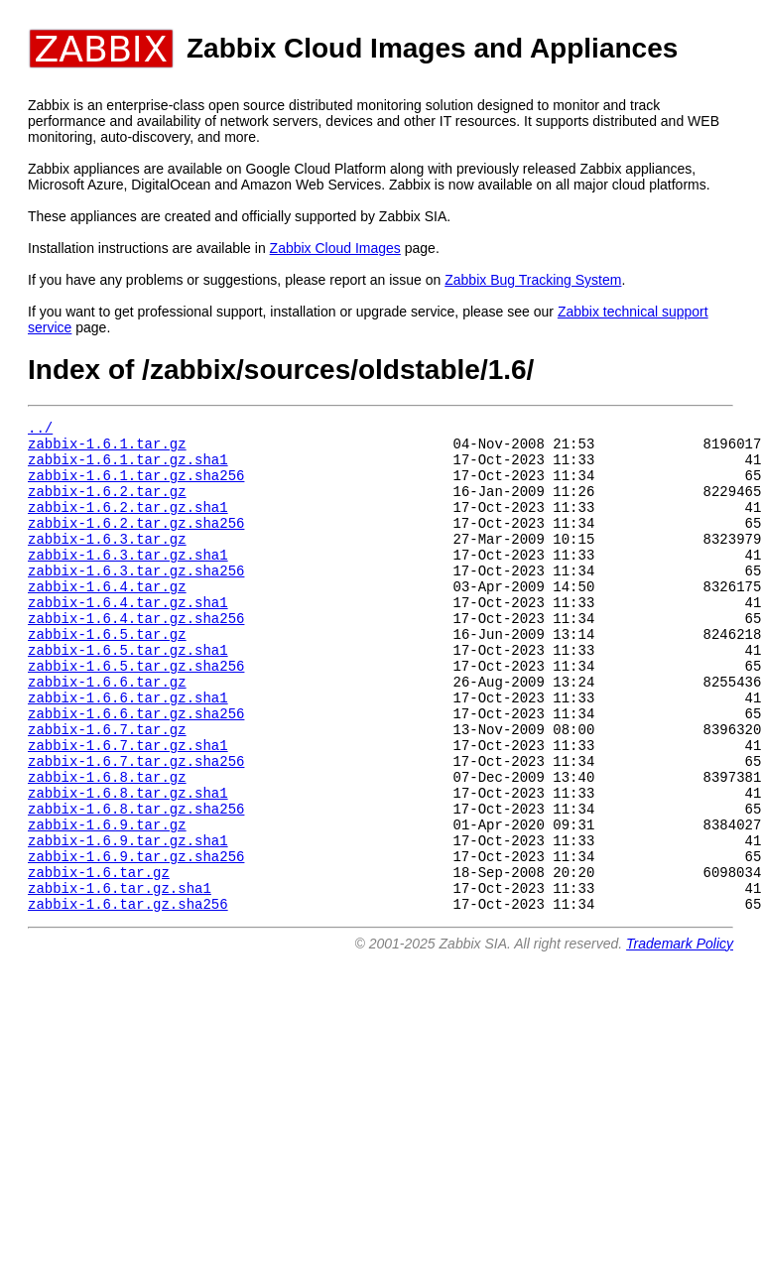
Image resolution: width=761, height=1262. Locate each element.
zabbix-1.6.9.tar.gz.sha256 (136, 939)
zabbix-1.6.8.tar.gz (107, 844)
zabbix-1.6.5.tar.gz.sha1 (128, 694)
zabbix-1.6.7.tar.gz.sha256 (136, 826)
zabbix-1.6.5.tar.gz (107, 675)
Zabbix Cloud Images (335, 248)
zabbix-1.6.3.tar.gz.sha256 (136, 599)
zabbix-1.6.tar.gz (99, 957)
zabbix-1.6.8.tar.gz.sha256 (136, 882)
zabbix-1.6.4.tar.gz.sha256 (136, 656)
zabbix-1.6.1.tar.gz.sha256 (136, 486)
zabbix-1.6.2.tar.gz (107, 505)
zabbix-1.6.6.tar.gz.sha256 (136, 769)
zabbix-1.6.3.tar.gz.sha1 (128, 580)
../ (40, 430)
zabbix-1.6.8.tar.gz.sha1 (128, 863)
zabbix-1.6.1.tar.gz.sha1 (128, 467)
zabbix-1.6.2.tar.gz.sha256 (136, 543)
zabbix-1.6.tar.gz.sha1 (119, 976)
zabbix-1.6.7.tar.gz (107, 788)
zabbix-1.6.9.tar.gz (107, 901)
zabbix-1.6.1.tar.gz (107, 449)
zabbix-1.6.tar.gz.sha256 (128, 995)
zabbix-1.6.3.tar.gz (107, 562)
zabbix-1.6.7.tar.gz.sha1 (128, 807)
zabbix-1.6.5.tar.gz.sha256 (136, 712)
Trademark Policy (679, 1036)
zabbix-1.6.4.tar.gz (107, 618)
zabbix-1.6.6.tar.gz (107, 731)
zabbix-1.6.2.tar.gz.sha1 (128, 524)
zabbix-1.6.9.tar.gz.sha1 (128, 920)
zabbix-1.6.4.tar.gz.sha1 (128, 637)
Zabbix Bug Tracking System (532, 280)
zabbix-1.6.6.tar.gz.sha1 (128, 750)
